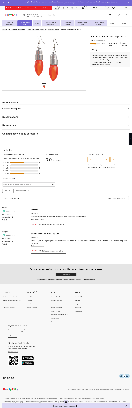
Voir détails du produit (113, 44)
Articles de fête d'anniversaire (51, 23)
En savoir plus (13, 352)
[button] (110, 15)
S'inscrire (12, 336)
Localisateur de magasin (9, 307)
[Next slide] (129, 3)
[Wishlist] (119, 15)
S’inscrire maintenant (88, 279)
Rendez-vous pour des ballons (11, 297)
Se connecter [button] (117, 8)
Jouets (37, 23)
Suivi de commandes (56, 307)
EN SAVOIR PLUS (57, 9)
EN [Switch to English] (126, 8)
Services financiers (32, 307)
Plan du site (78, 307)
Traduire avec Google (37, 219)
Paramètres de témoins (57, 321)
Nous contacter (55, 318)
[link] (98, 43)
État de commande (86, 8)
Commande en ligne (56, 297)
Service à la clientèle (56, 300)
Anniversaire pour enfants (98, 23)
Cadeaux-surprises (33, 29)
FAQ (76, 304)
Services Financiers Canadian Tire (11, 300)
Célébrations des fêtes (82, 23)
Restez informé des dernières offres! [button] (65, 406)
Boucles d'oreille (53, 29)
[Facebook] (4, 378)
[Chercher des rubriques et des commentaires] (28, 184)
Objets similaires (124, 44)
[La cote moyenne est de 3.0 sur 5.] (96, 43)
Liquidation (123, 23)
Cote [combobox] (7, 190)
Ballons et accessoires (9, 23)
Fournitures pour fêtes (25, 23)
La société (29, 297)
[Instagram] (12, 378)
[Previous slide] (3, 3)
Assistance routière (8, 304)
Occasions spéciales (68, 23)
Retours (53, 304)
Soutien (66, 8)
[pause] (9, 3)
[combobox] (119, 198)
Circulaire (112, 23)
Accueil (4, 29)
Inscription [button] (76, 8)
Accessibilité (78, 311)
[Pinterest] (8, 378)
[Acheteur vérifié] (9, 211)
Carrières (29, 300)
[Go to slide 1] (44, 85)
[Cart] (126, 15)
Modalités (77, 300)
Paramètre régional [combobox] (22, 190)
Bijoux (43, 29)
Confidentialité (79, 297)
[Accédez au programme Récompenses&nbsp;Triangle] (102, 8)
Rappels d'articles (55, 311)
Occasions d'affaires (32, 304)
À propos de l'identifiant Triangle (59, 314)
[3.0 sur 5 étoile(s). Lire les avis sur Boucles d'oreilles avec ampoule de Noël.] (57, 159)
